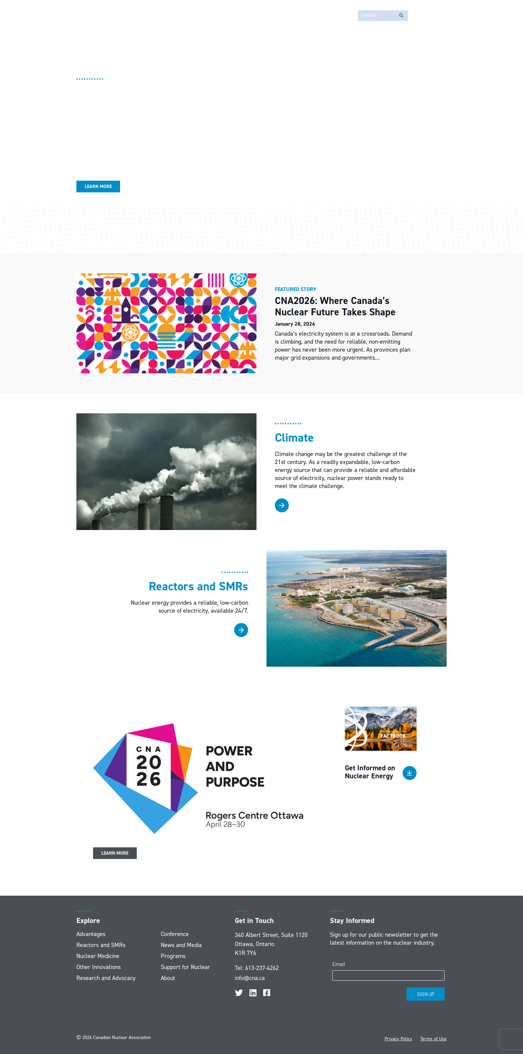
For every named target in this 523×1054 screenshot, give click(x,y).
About (168, 978)
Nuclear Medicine (97, 956)
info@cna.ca (250, 978)
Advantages (90, 934)
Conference (175, 934)
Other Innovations (98, 967)
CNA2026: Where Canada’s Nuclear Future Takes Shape (336, 306)
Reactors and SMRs (100, 945)
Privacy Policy (398, 1039)
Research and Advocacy (105, 978)
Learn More (98, 186)
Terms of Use (433, 1039)
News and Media (181, 945)
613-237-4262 (262, 968)
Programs (173, 956)
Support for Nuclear (185, 967)
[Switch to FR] (416, 15)
